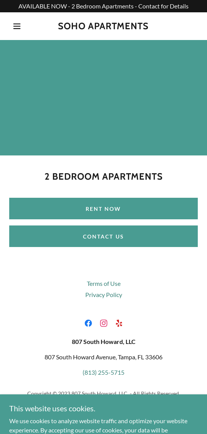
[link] (103, 26)
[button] (18, 26)
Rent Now (103, 208)
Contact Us (103, 236)
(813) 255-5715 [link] (103, 372)
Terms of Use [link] (104, 283)
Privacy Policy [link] (103, 294)
